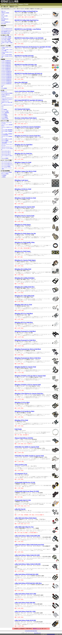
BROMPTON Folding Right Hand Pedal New (27, 20)
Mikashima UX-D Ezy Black (22, 402)
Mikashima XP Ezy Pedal (21, 420)
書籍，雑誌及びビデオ (4, 18)
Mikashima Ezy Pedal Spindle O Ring (24, 242)
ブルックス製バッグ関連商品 (5, 39)
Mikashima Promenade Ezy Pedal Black (25, 331)
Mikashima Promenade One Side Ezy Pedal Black (28, 349)
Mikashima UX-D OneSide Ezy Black (24, 411)
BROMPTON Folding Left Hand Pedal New (26, 11)
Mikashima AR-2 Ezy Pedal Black (23, 144)
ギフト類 (2, 17)
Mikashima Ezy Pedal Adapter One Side (25, 233)
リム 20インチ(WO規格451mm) (6, 60)
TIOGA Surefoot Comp (21, 464)
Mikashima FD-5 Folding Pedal (23, 269)
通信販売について (36, 628)
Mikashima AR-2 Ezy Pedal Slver (23, 153)
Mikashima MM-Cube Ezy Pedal (23, 304)
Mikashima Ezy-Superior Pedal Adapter (25, 260)
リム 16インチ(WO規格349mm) (6, 66)
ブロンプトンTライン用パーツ (6, 152)
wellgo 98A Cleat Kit (20, 509)
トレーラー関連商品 (4, 117)
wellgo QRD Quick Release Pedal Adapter (26, 518)
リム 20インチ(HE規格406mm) (6, 62)
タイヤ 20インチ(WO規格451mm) (6, 71)
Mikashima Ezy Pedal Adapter (23, 224)
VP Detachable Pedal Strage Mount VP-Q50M (27, 491)
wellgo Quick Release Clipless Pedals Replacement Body (29, 544)
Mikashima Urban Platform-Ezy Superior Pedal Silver (29, 393)
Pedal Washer (18, 429)
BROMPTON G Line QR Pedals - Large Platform (28, 29)
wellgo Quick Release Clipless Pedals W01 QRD (27, 555)
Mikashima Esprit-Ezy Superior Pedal (25, 206)
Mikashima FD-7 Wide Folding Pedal (24, 295)
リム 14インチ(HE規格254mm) (6, 69)
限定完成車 (3, 20)
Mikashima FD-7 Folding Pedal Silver (25, 286)
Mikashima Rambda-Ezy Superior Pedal (25, 366)
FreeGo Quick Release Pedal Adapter (24, 91)
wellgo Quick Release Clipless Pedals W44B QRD (28, 564)
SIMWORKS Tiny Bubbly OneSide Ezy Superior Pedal (29, 455)
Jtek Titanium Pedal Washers (22, 109)
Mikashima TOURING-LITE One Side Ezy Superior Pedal (30, 375)
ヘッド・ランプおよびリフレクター (6, 28)
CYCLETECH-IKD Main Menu (31, 630)
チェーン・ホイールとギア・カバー (6, 97)
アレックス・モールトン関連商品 (6, 172)
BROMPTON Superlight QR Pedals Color (26, 64)
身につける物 (3, 23)
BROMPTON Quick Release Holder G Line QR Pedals (29, 38)
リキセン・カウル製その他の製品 (6, 54)
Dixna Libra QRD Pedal (21, 82)
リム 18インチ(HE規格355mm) (6, 65)
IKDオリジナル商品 (4, 15)
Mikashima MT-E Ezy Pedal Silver (24, 322)
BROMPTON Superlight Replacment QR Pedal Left (28, 73)
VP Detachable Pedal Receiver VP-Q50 (25, 482)
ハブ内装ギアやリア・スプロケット (6, 99)
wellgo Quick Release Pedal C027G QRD (25, 593)
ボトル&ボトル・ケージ (5, 100)
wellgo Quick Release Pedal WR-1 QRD (25, 611)
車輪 (2, 86)
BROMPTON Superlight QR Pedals (24, 55)
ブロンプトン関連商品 (4, 158)
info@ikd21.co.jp (37, 632)
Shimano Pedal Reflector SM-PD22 (24, 438)
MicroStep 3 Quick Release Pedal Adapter (26, 118)
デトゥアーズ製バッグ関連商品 (6, 36)
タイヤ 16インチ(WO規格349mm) (6, 77)
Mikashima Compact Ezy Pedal (23, 162)
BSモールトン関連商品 (4, 173)
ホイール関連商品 (4, 88)
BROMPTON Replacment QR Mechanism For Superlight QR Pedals (33, 46)
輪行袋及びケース (4, 91)
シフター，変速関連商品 (5, 112)
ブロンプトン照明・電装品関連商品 (6, 129)
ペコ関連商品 (3, 176)
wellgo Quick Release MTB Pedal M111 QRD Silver (28, 583)
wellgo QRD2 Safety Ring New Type (24, 526)
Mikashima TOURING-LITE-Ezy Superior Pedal (28, 384)
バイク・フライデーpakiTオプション (7, 164)
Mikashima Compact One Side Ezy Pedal (25, 171)
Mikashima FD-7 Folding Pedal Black (24, 278)
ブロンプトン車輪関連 (4, 140)
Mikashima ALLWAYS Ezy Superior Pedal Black (27, 126)
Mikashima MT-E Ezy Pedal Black (24, 313)
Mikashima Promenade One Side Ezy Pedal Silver (28, 358)
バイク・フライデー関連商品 (5, 166)
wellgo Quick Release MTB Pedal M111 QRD (26, 574)
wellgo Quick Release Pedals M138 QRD (25, 620)
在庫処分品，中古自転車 (5, 12)
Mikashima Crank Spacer (21, 180)
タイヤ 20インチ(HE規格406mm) (6, 72)
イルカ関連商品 (3, 175)
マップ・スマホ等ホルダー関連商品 (6, 93)
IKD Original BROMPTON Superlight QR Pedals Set (29, 100)
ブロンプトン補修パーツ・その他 (6, 138)
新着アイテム (3, 11)
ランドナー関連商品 (4, 115)
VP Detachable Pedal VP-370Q (23, 500)
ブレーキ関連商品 (4, 109)
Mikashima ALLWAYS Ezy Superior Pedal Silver (28, 135)
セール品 (2, 14)
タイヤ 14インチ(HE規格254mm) (6, 80)
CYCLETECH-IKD (51, 634)
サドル (2, 106)
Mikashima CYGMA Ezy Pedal (23, 189)
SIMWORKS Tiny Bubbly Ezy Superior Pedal (27, 446)
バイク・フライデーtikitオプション (6, 163)
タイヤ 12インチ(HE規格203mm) (6, 83)
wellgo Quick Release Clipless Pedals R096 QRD (27, 535)
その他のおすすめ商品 (4, 118)
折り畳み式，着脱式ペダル (5, 94)
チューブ (2, 85)
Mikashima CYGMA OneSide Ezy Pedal (25, 198)
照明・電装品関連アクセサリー (6, 31)
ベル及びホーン (3, 96)
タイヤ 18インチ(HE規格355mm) (6, 74)
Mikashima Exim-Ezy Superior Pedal (24, 215)
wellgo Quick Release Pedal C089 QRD (25, 602)
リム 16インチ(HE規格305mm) (6, 68)
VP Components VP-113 (21, 473)
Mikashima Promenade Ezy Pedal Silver (25, 340)
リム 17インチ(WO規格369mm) (6, 63)
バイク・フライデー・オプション (6, 161)
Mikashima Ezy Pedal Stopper (23, 251)
